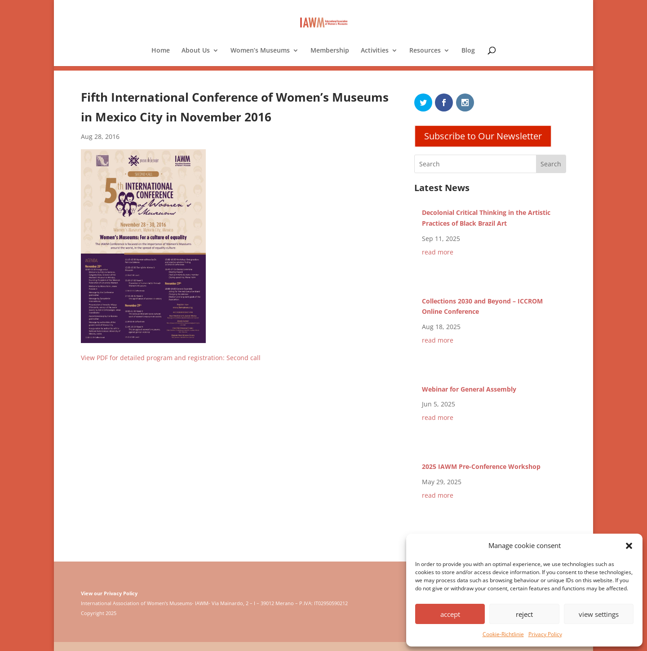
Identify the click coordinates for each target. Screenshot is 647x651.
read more (437, 252)
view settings (599, 614)
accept (450, 614)
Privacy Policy (545, 634)
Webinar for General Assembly (469, 389)
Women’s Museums (260, 50)
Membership (329, 50)
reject (524, 614)
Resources (425, 50)
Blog (468, 50)
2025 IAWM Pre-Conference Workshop (481, 466)
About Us (196, 50)
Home (160, 50)
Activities (375, 50)
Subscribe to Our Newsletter (483, 136)
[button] (629, 545)
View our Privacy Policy (109, 593)
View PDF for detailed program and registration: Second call (171, 357)
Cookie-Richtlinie (503, 634)
